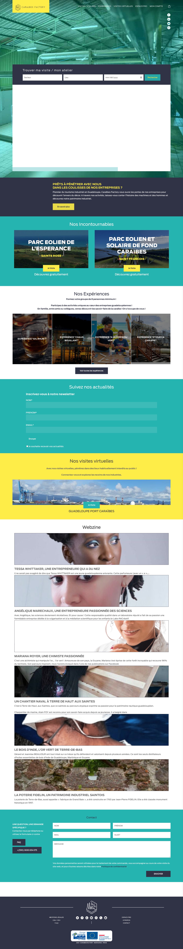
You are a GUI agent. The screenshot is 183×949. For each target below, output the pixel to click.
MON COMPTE (156, 6)
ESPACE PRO (141, 6)
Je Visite (51, 268)
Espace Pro (126, 917)
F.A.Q (56, 923)
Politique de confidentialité (114, 867)
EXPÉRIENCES (104, 6)
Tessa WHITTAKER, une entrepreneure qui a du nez (57, 569)
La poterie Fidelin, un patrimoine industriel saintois (59, 795)
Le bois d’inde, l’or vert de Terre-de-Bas (48, 749)
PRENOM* (31, 413)
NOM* (29, 400)
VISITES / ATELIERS (87, 6)
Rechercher (152, 77)
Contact (126, 923)
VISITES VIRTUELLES (123, 6)
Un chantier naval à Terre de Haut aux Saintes (54, 701)
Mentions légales (56, 917)
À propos (126, 920)
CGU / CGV (56, 920)
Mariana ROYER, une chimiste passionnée (49, 656)
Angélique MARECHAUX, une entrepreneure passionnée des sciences (73, 611)
